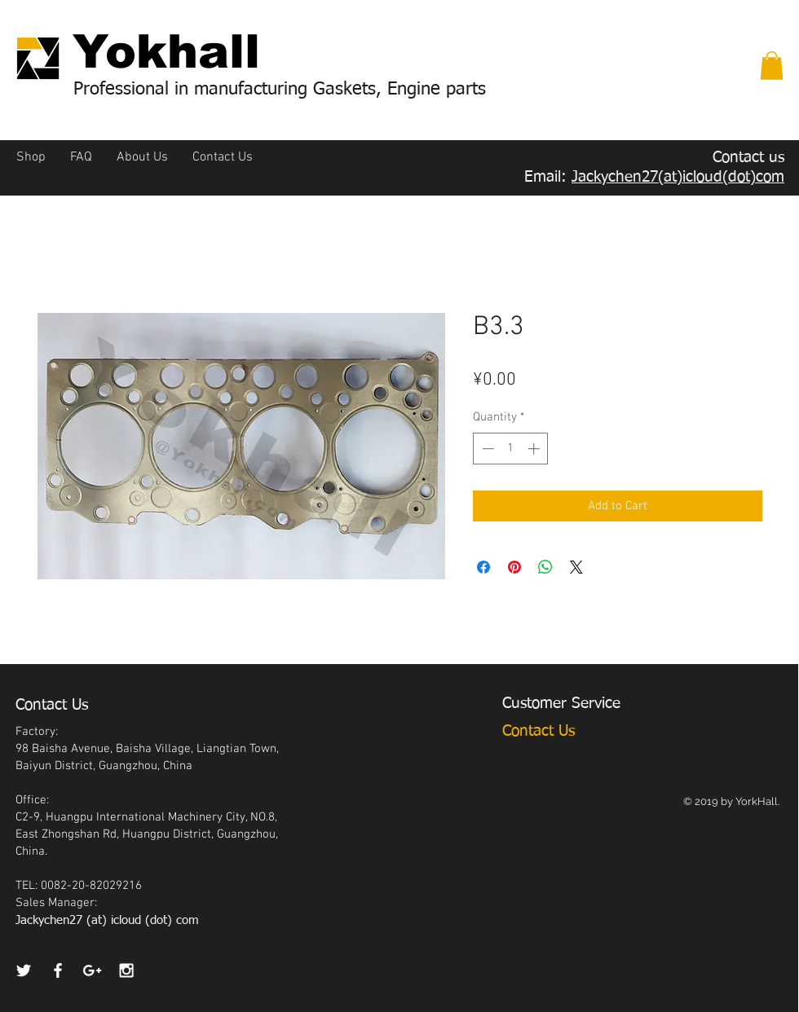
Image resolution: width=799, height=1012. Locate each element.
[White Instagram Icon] (126, 970)
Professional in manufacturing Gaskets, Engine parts (279, 90)
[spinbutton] (510, 448)
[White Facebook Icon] (58, 970)
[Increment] (535, 448)
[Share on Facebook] (483, 567)
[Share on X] (576, 567)
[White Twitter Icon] (23, 970)
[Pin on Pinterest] (514, 567)
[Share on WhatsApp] (545, 567)
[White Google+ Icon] (92, 970)
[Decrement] (486, 448)
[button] (772, 65)
